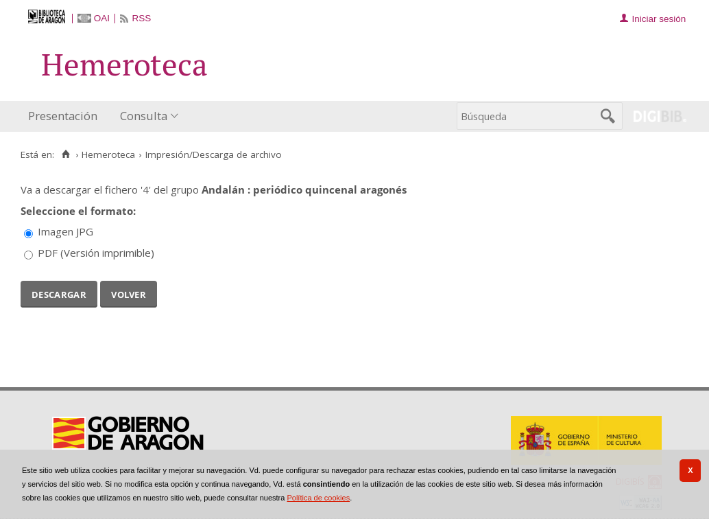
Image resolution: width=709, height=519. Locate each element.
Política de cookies (318, 498)
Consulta (143, 116)
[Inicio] (65, 154)
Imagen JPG (65, 231)
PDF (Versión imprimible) (96, 253)
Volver (128, 293)
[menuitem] (66, 116)
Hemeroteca (108, 154)
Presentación (62, 116)
